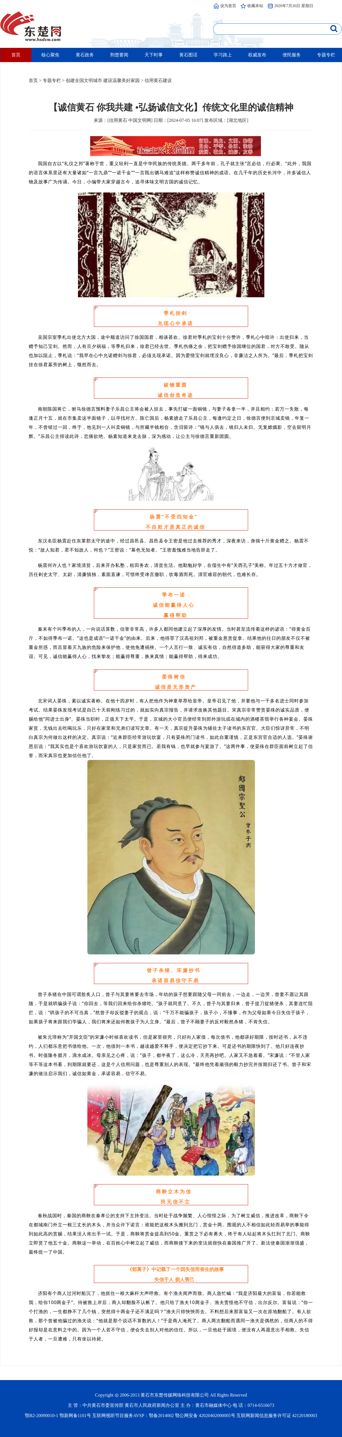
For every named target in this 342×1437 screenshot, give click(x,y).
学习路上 (223, 54)
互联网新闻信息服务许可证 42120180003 (276, 1415)
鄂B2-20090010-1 (41, 1415)
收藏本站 (255, 6)
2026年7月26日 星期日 (293, 6)
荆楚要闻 (119, 54)
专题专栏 (326, 54)
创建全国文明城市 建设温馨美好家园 (103, 80)
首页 (15, 54)
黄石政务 (85, 54)
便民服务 (292, 54)
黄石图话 (188, 54)
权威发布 (257, 54)
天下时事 (154, 54)
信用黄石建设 (158, 80)
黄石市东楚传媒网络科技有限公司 (175, 1395)
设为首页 (228, 6)
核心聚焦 (50, 54)
